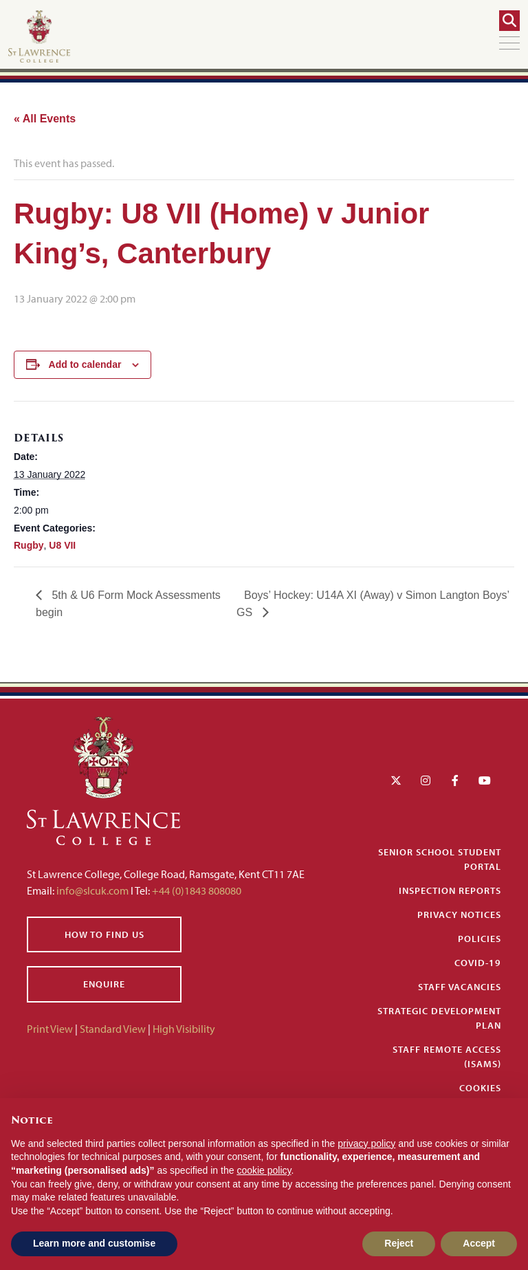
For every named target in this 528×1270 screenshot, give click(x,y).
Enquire (104, 984)
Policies (479, 938)
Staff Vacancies (459, 987)
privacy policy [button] (366, 1143)
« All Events (45, 118)
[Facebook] (455, 780)
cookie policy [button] (263, 1170)
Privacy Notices (459, 914)
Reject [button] (398, 1243)
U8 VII (62, 545)
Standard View (113, 1029)
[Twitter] (396, 780)
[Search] (509, 20)
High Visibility (184, 1029)
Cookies (480, 1088)
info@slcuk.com (92, 890)
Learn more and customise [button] (94, 1243)
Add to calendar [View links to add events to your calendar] (85, 364)
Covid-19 (477, 962)
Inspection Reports (450, 890)
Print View (50, 1029)
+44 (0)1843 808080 (195, 890)
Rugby (29, 545)
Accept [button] (479, 1243)
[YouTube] (484, 780)
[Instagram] (425, 780)
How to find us (104, 934)
